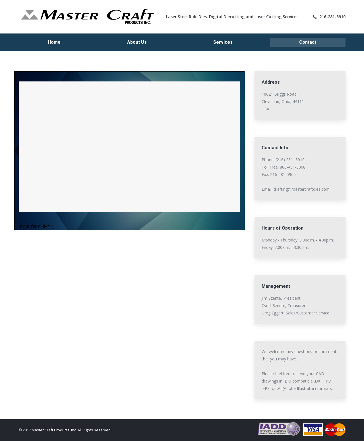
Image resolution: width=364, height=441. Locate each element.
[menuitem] (54, 42)
